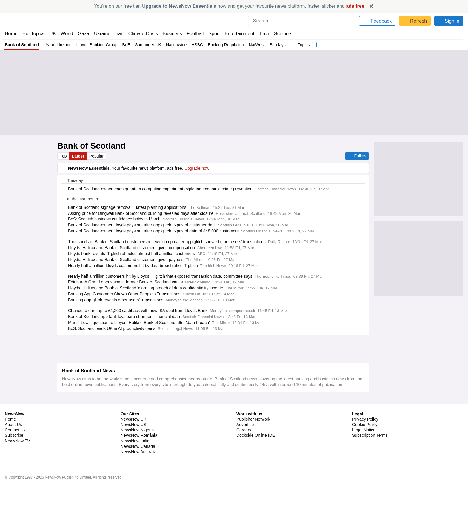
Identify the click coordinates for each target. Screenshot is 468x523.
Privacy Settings (367, 458)
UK (53, 33)
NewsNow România (139, 453)
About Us (13, 442)
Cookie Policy (364, 442)
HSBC (194, 44)
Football (192, 33)
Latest (78, 156)
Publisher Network (253, 436)
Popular (97, 156)
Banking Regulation (222, 44)
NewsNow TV (17, 458)
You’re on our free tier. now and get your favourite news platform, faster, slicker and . (230, 6)
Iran (117, 33)
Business (169, 33)
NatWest (254, 44)
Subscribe (14, 453)
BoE (123, 44)
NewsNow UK (133, 436)
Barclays (275, 44)
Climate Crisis (140, 33)
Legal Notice (363, 447)
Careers (243, 447)
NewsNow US (133, 442)
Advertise (245, 442)
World (66, 33)
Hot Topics (33, 33)
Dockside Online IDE (254, 453)
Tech (260, 33)
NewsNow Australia (139, 469)
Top (63, 156)
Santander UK (145, 44)
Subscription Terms (370, 453)
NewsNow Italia (135, 458)
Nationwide (173, 44)
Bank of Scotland (22, 44)
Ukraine (100, 33)
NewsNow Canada (138, 464)
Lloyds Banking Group (95, 44)
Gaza (82, 33)
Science (278, 33)
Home (11, 33)
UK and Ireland (56, 44)
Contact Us (15, 447)
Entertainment (236, 33)
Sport (211, 33)
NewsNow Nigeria (137, 447)
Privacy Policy (365, 436)
